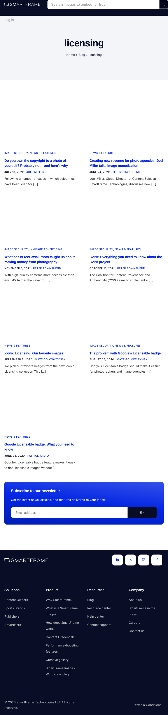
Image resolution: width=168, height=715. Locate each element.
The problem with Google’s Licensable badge (125, 356)
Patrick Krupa (38, 459)
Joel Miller (35, 172)
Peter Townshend (126, 172)
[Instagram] (143, 560)
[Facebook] (156, 560)
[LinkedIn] (117, 560)
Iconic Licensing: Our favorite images (33, 356)
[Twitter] (130, 560)
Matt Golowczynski (50, 362)
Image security (16, 153)
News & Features (43, 153)
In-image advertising (46, 250)
